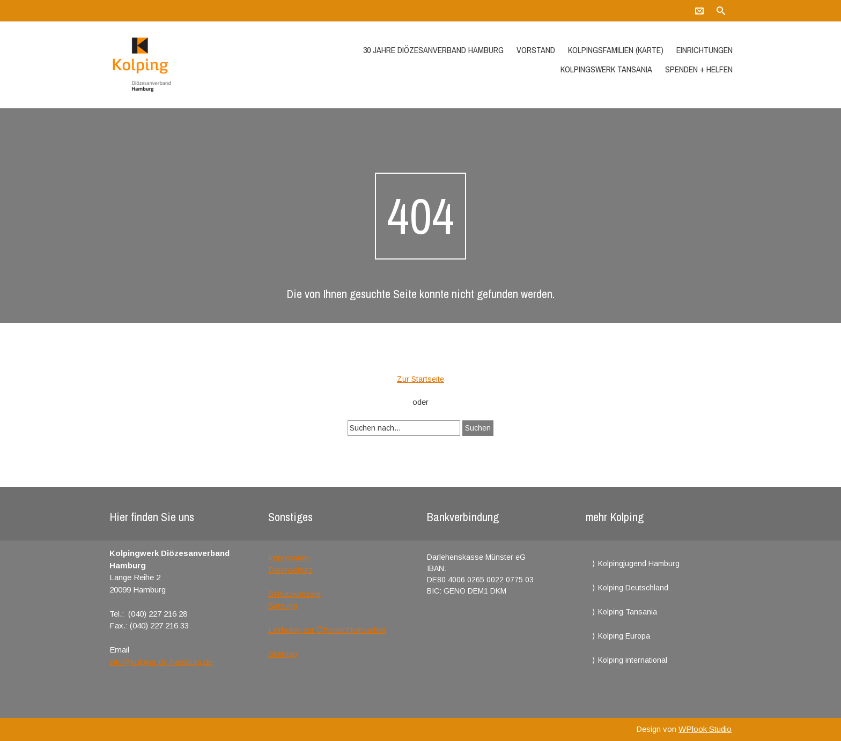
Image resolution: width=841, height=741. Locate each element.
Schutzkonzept (294, 593)
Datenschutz (290, 569)
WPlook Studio (705, 728)
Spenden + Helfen (699, 69)
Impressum (288, 557)
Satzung (282, 605)
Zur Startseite (420, 379)
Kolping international (632, 660)
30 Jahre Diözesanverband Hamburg (433, 50)
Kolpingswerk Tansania (606, 69)
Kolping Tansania (627, 611)
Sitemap (282, 653)
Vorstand (536, 50)
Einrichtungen (704, 50)
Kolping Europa (624, 636)
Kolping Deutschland (633, 587)
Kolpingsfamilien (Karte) (615, 50)
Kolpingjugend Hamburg (639, 563)
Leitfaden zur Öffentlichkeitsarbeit (327, 629)
